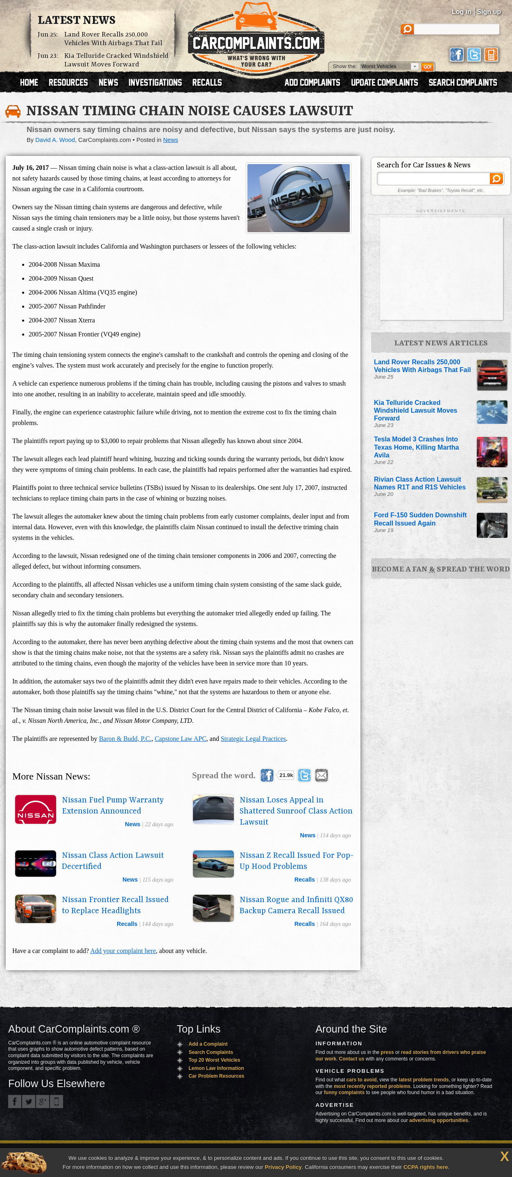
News (170, 140)
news (132, 824)
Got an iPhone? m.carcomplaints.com (56, 1101)
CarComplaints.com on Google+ (42, 1101)
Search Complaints (210, 1052)
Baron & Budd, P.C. (125, 738)
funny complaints (344, 1092)
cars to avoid (362, 1080)
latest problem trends (424, 1080)
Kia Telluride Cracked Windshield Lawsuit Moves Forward (116, 60)
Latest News (77, 20)
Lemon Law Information (216, 1068)
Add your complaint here (123, 950)
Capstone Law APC (180, 738)
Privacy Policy (283, 1167)
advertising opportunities (438, 1120)
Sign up (489, 11)
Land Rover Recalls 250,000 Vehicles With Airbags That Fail (113, 39)
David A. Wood (55, 140)
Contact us (352, 1059)
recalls (305, 879)
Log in (461, 11)
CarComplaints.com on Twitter (28, 1101)
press (387, 1052)
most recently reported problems (372, 1086)
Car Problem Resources (216, 1076)
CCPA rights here (425, 1167)
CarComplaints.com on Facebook (14, 1101)
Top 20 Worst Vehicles (214, 1060)
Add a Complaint (207, 1044)
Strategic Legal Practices (253, 738)
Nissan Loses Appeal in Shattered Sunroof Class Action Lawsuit (296, 811)
